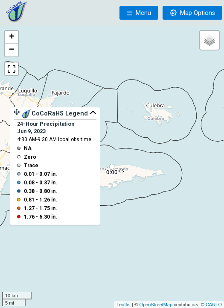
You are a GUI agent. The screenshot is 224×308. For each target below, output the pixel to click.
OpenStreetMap (155, 304)
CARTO (214, 304)
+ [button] (12, 37)
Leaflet (123, 304)
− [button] (12, 50)
